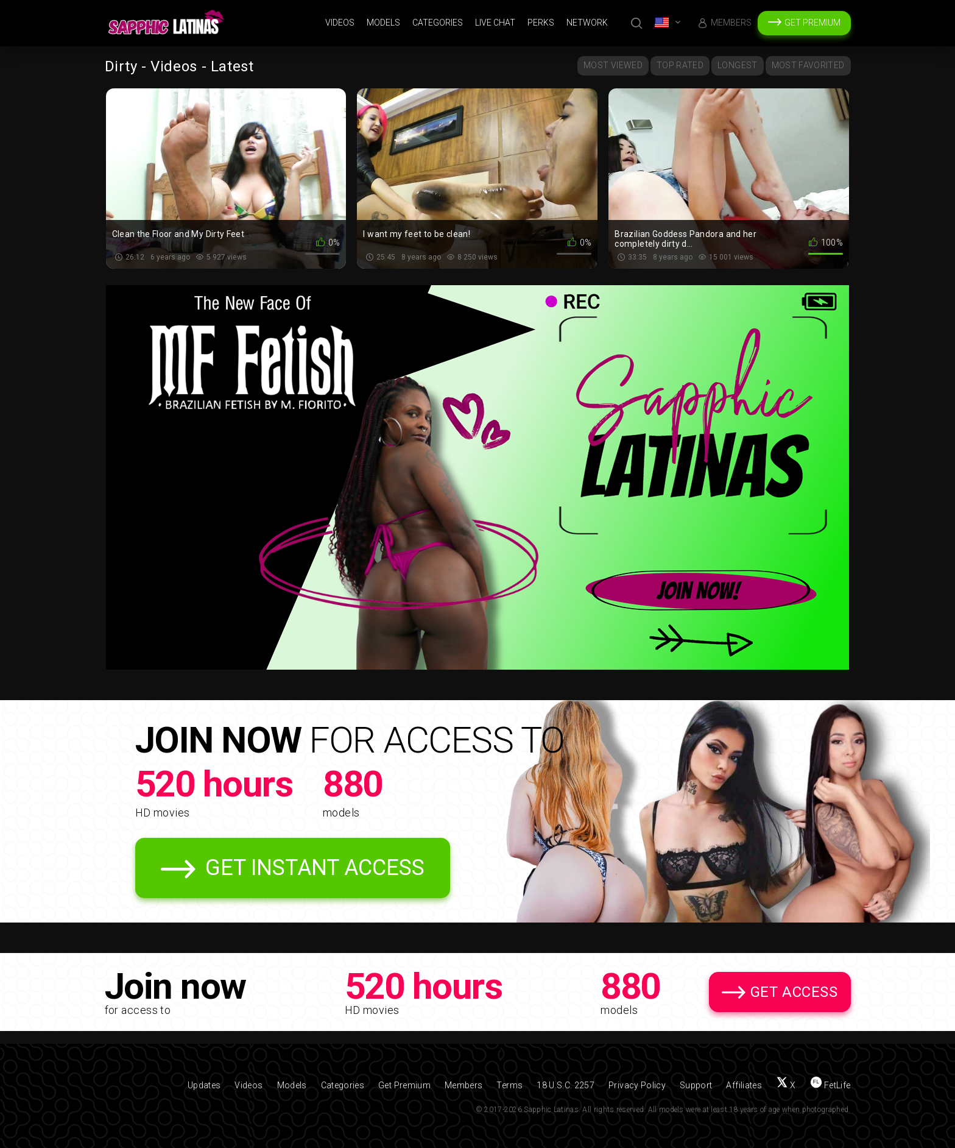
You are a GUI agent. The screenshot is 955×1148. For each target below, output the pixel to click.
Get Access (794, 992)
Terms (509, 1085)
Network (587, 22)
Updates (204, 1085)
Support (696, 1085)
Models (383, 22)
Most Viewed (613, 65)
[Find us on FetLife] (830, 1085)
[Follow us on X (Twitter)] (786, 1085)
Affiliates (744, 1085)
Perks (540, 22)
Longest (737, 65)
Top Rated (680, 65)
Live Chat (495, 22)
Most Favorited (808, 65)
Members (731, 22)
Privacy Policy (637, 1085)
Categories (437, 22)
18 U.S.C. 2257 (565, 1085)
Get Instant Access (315, 867)
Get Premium (812, 22)
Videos (339, 22)
